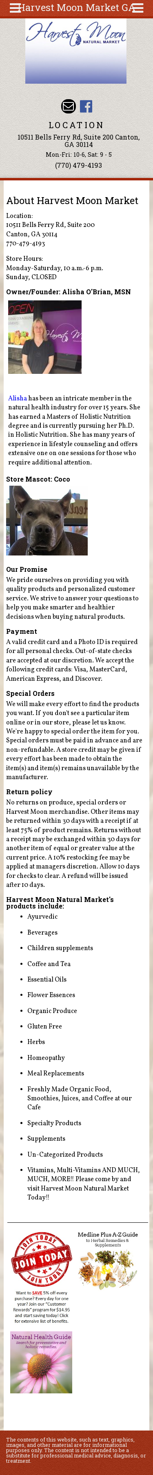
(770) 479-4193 (78, 165)
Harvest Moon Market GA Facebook (86, 106)
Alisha (17, 398)
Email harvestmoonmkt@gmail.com (68, 106)
